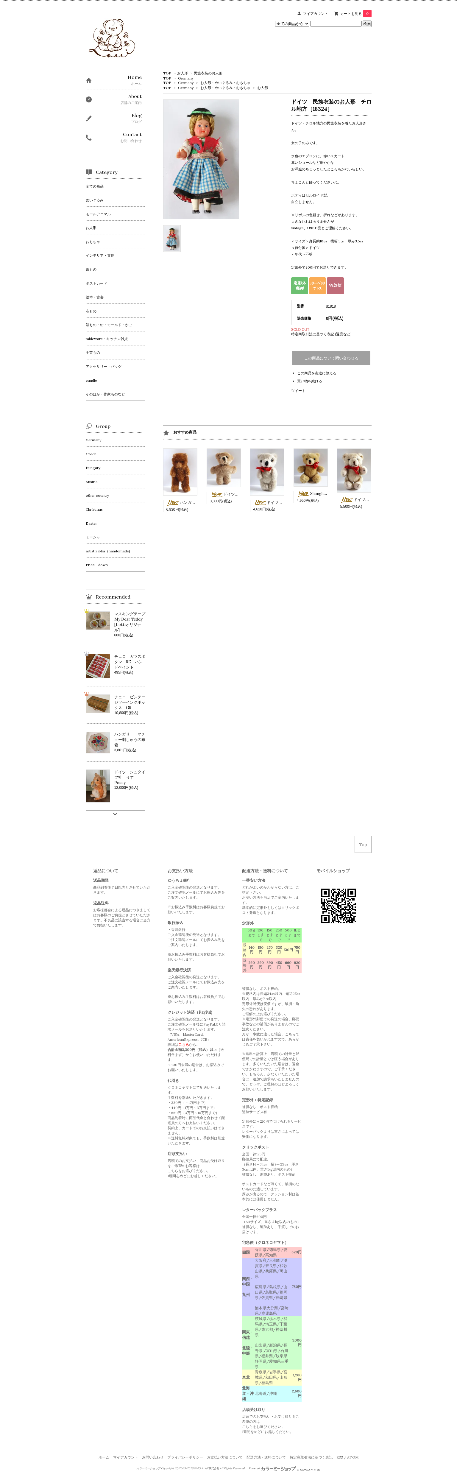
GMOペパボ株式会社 (206, 1468)
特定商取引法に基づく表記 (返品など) (321, 334)
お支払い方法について (225, 1457)
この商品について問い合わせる (331, 358)
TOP (167, 73)
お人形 (182, 73)
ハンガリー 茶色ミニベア (196, 502)
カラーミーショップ (148, 1468)
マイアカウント (315, 13)
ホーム (104, 1457)
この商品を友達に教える (316, 373)
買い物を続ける (309, 381)
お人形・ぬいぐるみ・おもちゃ (225, 82)
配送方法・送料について (266, 1457)
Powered (285, 1468)
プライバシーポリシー (185, 1457)
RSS (339, 1457)
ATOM (352, 1457)
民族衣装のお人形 (208, 73)
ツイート (298, 390)
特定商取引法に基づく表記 (311, 1457)
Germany (186, 78)
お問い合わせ (152, 1457)
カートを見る (356, 13)
